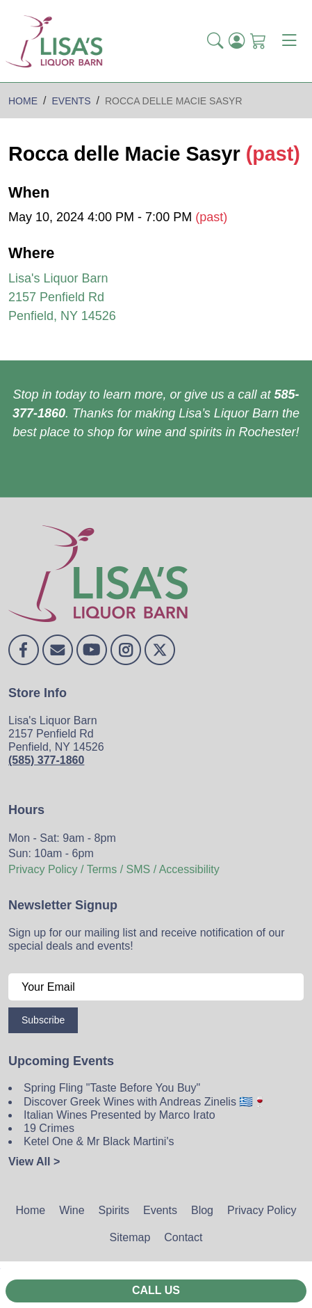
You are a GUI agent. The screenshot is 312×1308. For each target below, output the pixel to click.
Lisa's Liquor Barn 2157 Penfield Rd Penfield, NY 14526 (62, 297)
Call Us (156, 1290)
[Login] (237, 41)
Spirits (114, 1210)
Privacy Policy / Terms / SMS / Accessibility (114, 869)
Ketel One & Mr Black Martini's (99, 1141)
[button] (215, 41)
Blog (202, 1210)
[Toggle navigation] (289, 41)
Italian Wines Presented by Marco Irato (119, 1115)
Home (30, 1210)
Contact (183, 1237)
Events (160, 1210)
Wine (71, 1210)
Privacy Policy (262, 1210)
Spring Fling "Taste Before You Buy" (112, 1088)
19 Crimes (49, 1128)
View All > (34, 1161)
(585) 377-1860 (46, 760)
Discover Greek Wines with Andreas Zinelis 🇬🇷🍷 (145, 1102)
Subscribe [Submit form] (43, 1020)
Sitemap (130, 1237)
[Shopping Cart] (258, 41)
